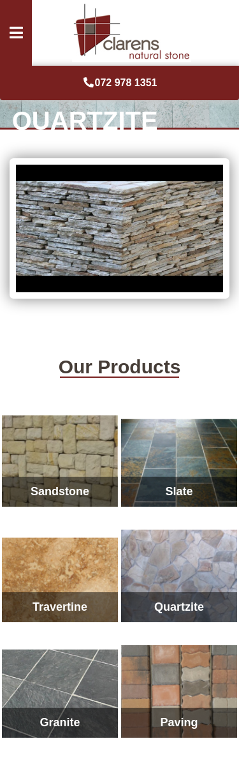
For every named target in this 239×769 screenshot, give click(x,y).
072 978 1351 (119, 82)
